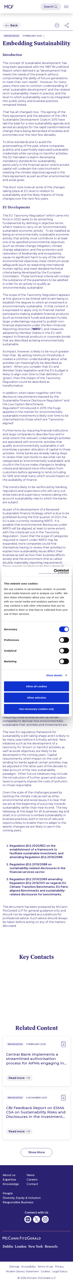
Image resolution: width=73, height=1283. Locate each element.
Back (14, 25)
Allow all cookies (36, 686)
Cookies (45, 1271)
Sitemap (14, 1266)
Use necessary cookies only (36, 708)
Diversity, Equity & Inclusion (22, 1198)
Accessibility (28, 1266)
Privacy (59, 1266)
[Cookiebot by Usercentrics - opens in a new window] (54, 571)
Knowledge (11, 1184)
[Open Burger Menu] (66, 6)
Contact (32, 1184)
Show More (36, 1152)
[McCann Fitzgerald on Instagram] (45, 1219)
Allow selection (36, 697)
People (8, 1193)
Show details (54, 675)
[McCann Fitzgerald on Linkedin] (27, 1219)
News (31, 1175)
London (20, 1246)
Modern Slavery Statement (22, 1271)
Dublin (8, 1246)
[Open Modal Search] (50, 6)
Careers (32, 1179)
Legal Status (59, 1271)
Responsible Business (18, 1202)
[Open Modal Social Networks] (66, 25)
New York (35, 1246)
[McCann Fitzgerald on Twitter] (36, 1219)
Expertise (9, 1179)
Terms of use (45, 1266)
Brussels (51, 1246)
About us (9, 1175)
